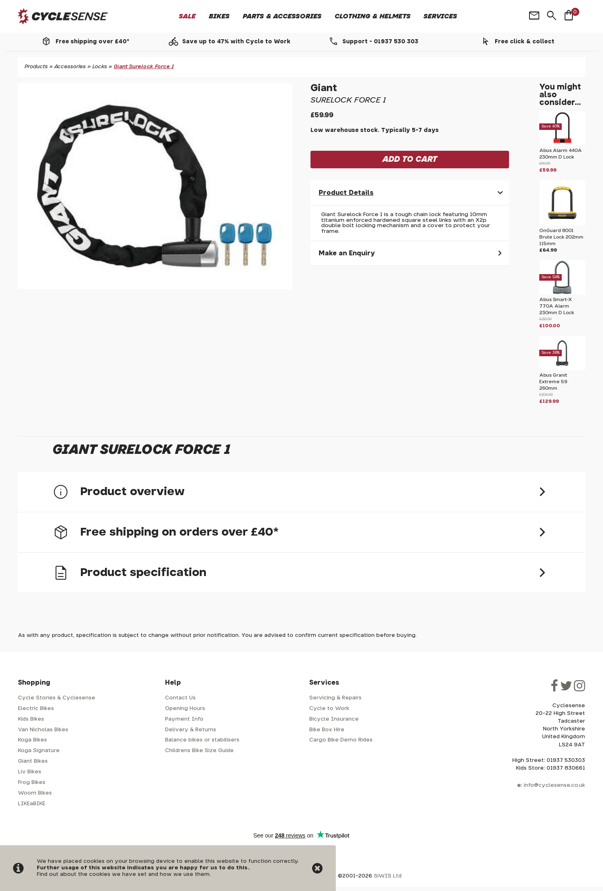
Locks (99, 66)
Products (36, 66)
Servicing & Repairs (335, 698)
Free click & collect (524, 42)
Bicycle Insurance (334, 719)
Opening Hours (185, 708)
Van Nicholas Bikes (43, 729)
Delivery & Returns (190, 729)
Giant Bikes (33, 761)
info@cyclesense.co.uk (554, 785)
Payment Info (184, 719)
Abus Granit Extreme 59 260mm (553, 382)
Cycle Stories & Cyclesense (56, 698)
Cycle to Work (329, 708)
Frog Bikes (31, 782)
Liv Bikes (29, 772)
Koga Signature (39, 750)
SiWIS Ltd (388, 876)
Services (440, 16)
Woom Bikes (35, 793)
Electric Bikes (36, 708)
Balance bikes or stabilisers (202, 740)
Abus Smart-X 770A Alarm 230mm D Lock (556, 306)
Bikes (219, 16)
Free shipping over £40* (92, 42)
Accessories (70, 66)
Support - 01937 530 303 (380, 42)
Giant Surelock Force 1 (144, 66)
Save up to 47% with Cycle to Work (236, 42)
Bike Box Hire (326, 729)
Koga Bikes (32, 740)
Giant (323, 88)
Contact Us (180, 698)
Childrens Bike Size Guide (199, 750)
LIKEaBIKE (31, 803)
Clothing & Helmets (373, 16)
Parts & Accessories (282, 16)
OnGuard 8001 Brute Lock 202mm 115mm (561, 237)
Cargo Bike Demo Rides (341, 740)
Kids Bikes (31, 719)
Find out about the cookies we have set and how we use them (123, 874)
